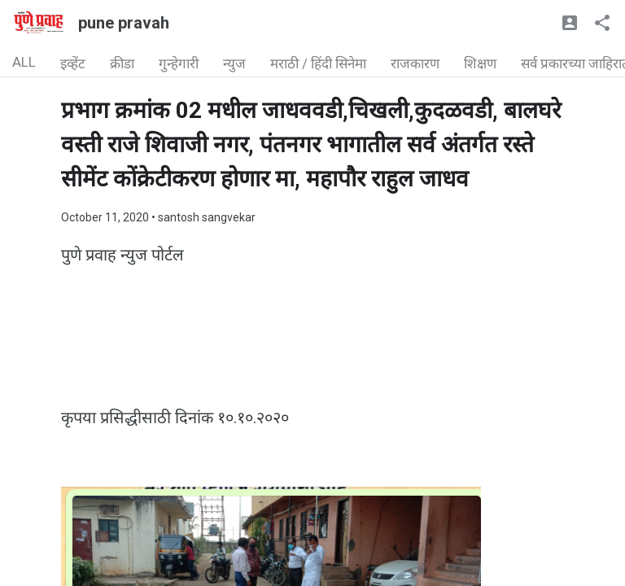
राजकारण (415, 63)
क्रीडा (122, 63)
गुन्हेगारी (179, 63)
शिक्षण (480, 63)
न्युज (234, 63)
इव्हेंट (72, 63)
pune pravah (123, 23)
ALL (24, 62)
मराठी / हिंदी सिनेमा (318, 63)
